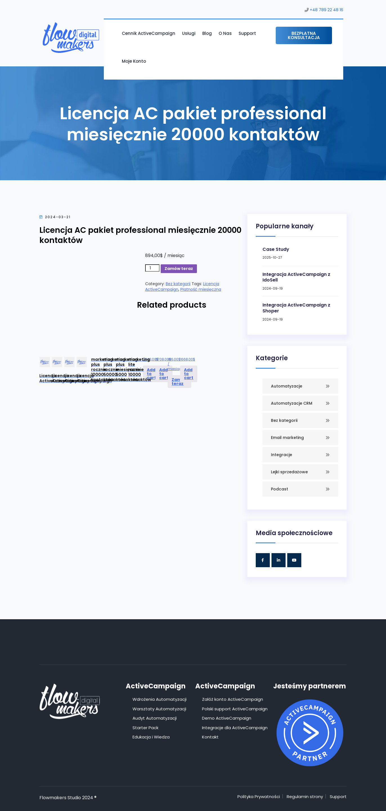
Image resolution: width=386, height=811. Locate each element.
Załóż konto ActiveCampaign (232, 699)
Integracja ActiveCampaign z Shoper (296, 308)
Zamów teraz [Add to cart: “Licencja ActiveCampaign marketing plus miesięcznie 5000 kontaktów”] (179, 381)
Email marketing (287, 437)
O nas (225, 33)
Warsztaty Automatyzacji (159, 709)
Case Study (275, 249)
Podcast (279, 489)
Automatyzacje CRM (291, 403)
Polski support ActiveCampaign (235, 709)
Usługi (189, 33)
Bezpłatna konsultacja (304, 35)
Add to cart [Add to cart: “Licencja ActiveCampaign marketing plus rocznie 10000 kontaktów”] (151, 373)
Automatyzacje (286, 386)
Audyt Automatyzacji (155, 718)
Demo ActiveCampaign (226, 718)
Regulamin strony (305, 796)
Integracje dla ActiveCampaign (235, 728)
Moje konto (134, 61)
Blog (207, 33)
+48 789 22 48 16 (326, 10)
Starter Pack (145, 728)
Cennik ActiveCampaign (148, 33)
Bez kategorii (178, 284)
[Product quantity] (152, 268)
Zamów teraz (179, 268)
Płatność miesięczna (200, 289)
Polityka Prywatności (258, 796)
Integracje (281, 455)
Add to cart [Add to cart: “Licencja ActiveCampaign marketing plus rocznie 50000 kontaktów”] (164, 373)
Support (247, 33)
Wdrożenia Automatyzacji (160, 699)
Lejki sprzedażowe (289, 472)
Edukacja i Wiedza (151, 737)
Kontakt (210, 737)
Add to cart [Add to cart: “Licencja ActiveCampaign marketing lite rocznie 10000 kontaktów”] (188, 373)
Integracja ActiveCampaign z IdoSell (296, 277)
